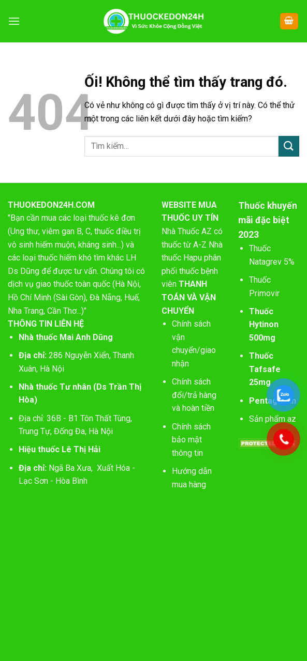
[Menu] (14, 21)
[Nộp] (289, 146)
